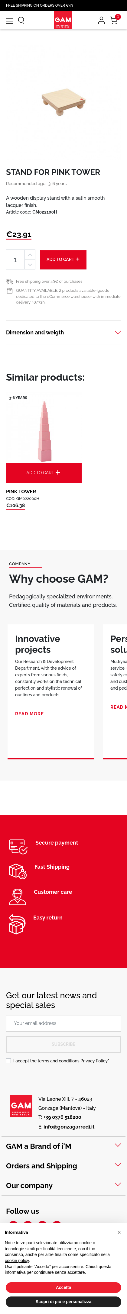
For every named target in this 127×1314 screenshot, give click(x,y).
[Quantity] (15, 260)
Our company (29, 1185)
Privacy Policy (94, 1060)
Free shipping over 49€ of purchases (49, 281)
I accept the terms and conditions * (61, 1060)
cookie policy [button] (17, 1260)
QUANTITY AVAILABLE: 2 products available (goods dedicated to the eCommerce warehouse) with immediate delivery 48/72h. (68, 296)
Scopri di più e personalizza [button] (63, 1301)
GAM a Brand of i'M (38, 1146)
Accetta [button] (63, 1287)
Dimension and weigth (35, 332)
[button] (119, 1232)
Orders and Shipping (41, 1165)
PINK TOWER (21, 491)
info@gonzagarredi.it (69, 1127)
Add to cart (63, 259)
